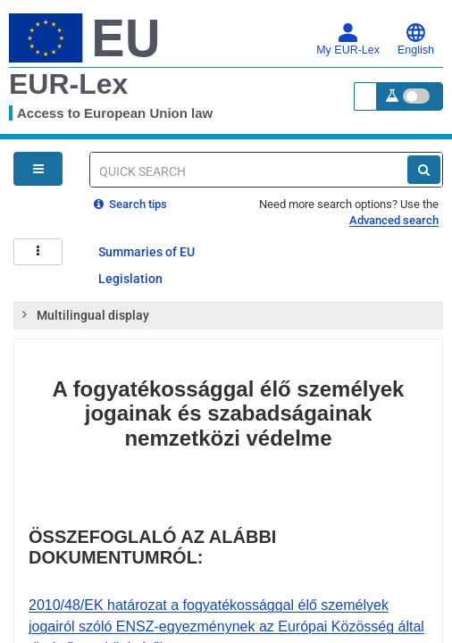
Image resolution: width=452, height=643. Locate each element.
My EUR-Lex (348, 39)
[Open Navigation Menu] (38, 169)
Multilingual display (84, 314)
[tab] (228, 315)
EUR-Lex (68, 84)
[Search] (423, 169)
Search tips (130, 204)
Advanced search (394, 220)
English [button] (416, 39)
